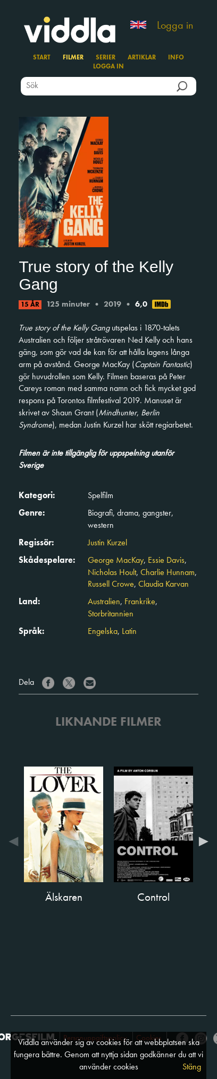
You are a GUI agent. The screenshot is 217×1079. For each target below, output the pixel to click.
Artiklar (142, 58)
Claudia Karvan (163, 584)
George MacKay (116, 560)
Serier (105, 58)
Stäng (191, 1067)
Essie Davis (166, 560)
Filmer (73, 58)
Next (201, 841)
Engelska (103, 632)
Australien (104, 602)
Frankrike (139, 602)
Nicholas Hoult (112, 573)
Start (42, 58)
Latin (129, 632)
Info (176, 58)
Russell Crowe (111, 584)
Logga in (175, 26)
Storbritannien (110, 614)
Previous (16, 841)
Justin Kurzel (107, 543)
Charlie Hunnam (167, 573)
